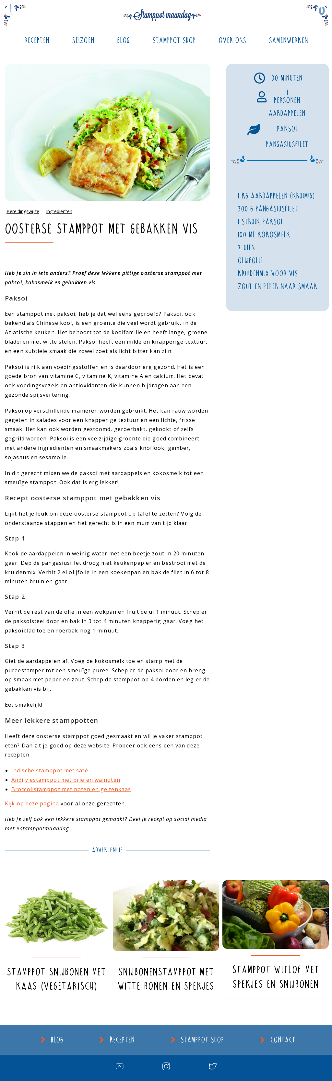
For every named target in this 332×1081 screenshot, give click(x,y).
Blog (123, 40)
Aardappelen (286, 113)
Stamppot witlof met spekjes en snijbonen (275, 976)
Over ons (232, 40)
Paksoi (287, 129)
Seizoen (83, 40)
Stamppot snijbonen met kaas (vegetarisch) (56, 979)
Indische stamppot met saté (49, 770)
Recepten (36, 40)
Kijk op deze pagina (32, 803)
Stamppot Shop (174, 40)
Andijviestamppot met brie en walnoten (65, 779)
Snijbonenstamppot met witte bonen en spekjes (166, 979)
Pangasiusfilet (287, 144)
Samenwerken (288, 40)
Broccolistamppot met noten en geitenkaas (71, 789)
